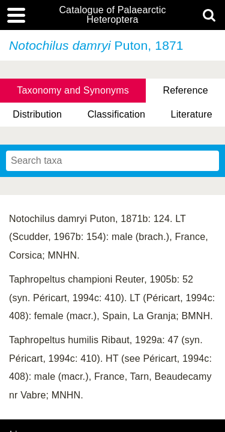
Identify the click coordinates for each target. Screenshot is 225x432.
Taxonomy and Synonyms (73, 90)
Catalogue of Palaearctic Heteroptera (112, 15)
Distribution (37, 114)
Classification (117, 114)
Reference (185, 90)
